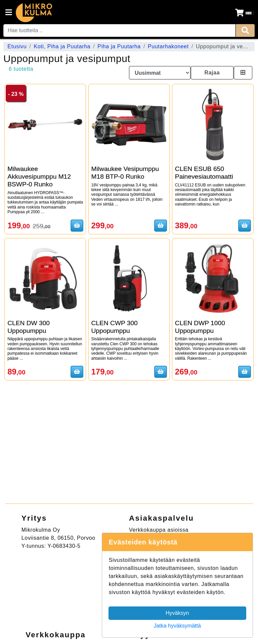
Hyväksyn (177, 613)
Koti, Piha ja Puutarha (62, 46)
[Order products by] (159, 72)
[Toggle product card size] (243, 72)
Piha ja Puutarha (119, 46)
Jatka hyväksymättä (177, 626)
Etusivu (17, 46)
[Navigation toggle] (8, 13)
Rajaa (212, 72)
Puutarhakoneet (168, 46)
